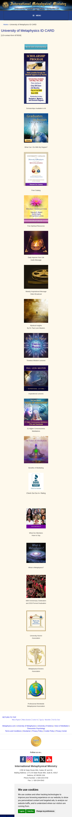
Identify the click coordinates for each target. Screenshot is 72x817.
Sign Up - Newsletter (45, 720)
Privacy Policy (37, 731)
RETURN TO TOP (9, 717)
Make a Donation (26, 720)
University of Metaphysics (26, 726)
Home (5, 24)
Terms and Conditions (13, 731)
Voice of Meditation (61, 726)
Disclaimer (27, 731)
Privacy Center (61, 731)
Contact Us (35, 720)
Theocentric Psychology (36, 728)
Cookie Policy (49, 731)
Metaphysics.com (9, 726)
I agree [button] (21, 811)
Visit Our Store (56, 720)
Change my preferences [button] (45, 811)
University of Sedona (45, 726)
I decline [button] (30, 811)
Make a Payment (16, 720)
